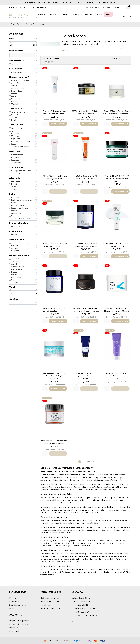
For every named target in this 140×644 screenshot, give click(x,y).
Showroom (54, 14)
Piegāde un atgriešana (19, 621)
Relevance (124, 58)
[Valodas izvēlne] (97, 7)
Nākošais (89, 461)
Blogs (99, 14)
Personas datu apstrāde (19, 624)
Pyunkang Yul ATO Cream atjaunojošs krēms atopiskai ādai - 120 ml (85, 376)
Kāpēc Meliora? (15, 601)
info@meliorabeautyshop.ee (87, 616)
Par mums (13, 598)
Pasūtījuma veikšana (49, 601)
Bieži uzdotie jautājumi (50, 598)
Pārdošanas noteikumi (50, 609)
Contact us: (13, 7)
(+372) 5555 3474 (23, 7)
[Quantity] (45, 124)
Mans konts (14, 628)
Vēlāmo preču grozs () (115, 7)
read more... (66, 50)
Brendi (65, 14)
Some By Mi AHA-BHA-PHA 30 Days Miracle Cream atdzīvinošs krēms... (117, 178)
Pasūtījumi (14, 631)
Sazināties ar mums (17, 605)
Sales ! (108, 13)
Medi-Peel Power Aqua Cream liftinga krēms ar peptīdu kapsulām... (54, 376)
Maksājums (45, 605)
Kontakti (89, 14)
